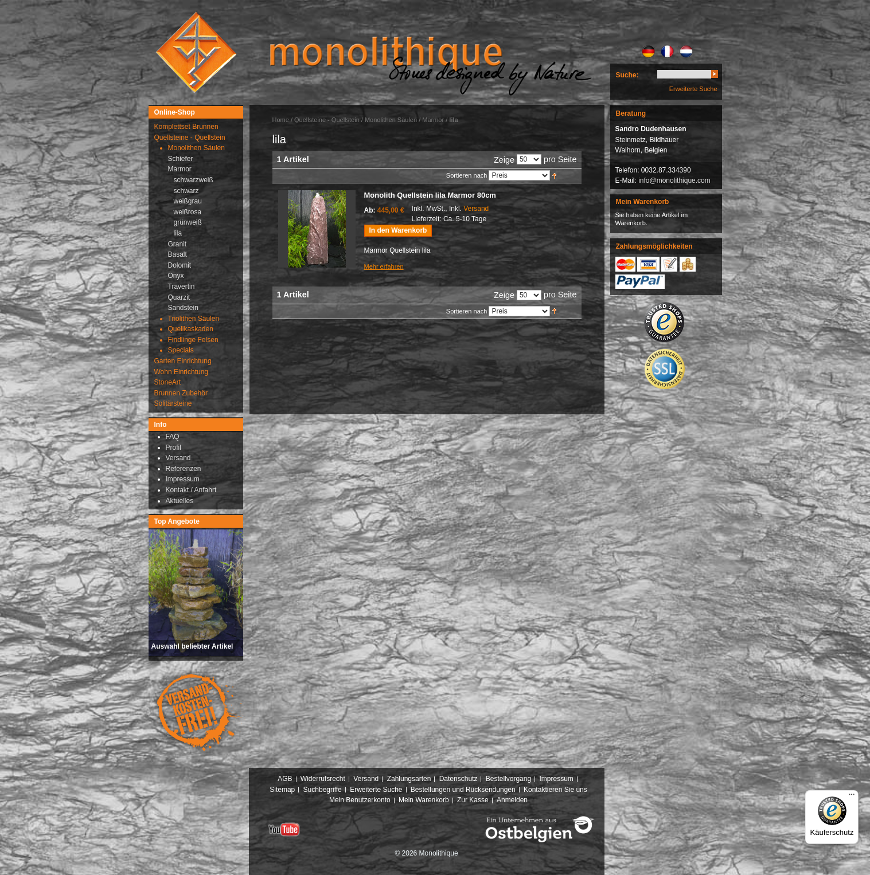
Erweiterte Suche (693, 88)
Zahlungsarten (409, 779)
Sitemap (282, 790)
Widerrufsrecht (323, 779)
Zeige (504, 159)
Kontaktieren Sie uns (555, 790)
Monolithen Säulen (391, 119)
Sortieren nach (466, 175)
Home (280, 119)
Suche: (627, 75)
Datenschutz (458, 779)
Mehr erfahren (384, 266)
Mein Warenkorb (424, 800)
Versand (476, 209)
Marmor (433, 119)
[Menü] (852, 797)
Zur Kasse (473, 800)
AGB (285, 779)
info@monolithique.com (674, 180)
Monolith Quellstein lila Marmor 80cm (430, 195)
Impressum (556, 779)
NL (686, 51)
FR (667, 51)
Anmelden (512, 800)
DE (648, 51)
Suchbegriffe (322, 790)
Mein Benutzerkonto (360, 800)
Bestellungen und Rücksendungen (463, 790)
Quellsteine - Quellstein (327, 119)
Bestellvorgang (508, 779)
